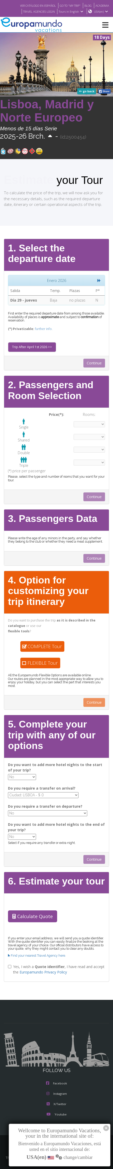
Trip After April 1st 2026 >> (30, 347)
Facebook (56, 1080)
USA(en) (101, 11)
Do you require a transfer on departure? (42, 804)
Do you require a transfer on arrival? (39, 787)
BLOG (87, 5)
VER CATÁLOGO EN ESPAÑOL (31, 5)
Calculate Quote (31, 913)
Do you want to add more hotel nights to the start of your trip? (52, 766)
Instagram (57, 1090)
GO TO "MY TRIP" (67, 5)
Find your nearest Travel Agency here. (36, 952)
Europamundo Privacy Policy (42, 969)
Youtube (56, 1111)
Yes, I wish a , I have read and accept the (54, 966)
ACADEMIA (101, 5)
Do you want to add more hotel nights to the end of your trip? (56, 824)
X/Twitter (56, 1101)
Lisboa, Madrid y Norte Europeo (47, 111)
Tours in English (70, 11)
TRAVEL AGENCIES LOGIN (36, 11)
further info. (40, 329)
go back (87, 91)
